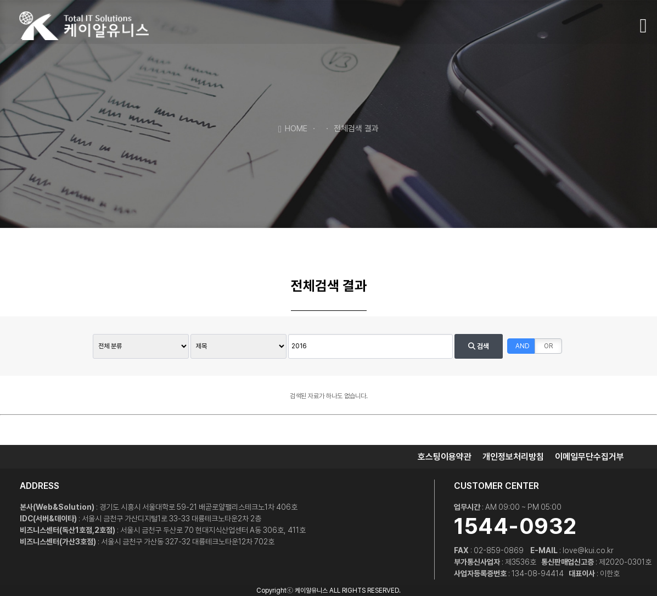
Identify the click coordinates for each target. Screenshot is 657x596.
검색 (478, 346)
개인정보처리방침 (513, 457)
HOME (292, 127)
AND (522, 346)
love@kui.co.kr (588, 550)
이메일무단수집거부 (589, 457)
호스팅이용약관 (444, 457)
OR (548, 346)
